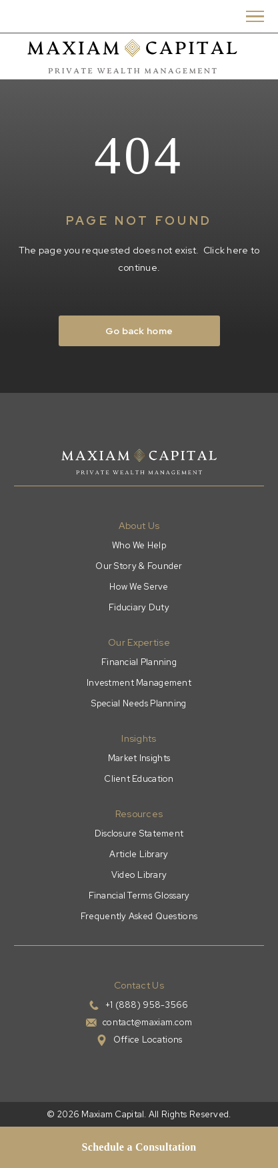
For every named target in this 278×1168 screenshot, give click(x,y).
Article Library (138, 854)
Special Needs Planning (138, 703)
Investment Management (139, 682)
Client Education (138, 778)
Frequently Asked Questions (139, 916)
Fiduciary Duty (139, 607)
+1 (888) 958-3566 (147, 1005)
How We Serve (138, 586)
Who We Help (139, 545)
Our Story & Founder (138, 566)
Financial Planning (139, 662)
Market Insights (139, 758)
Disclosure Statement (139, 833)
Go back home (139, 331)
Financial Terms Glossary (139, 895)
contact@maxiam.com (147, 1022)
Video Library (139, 875)
